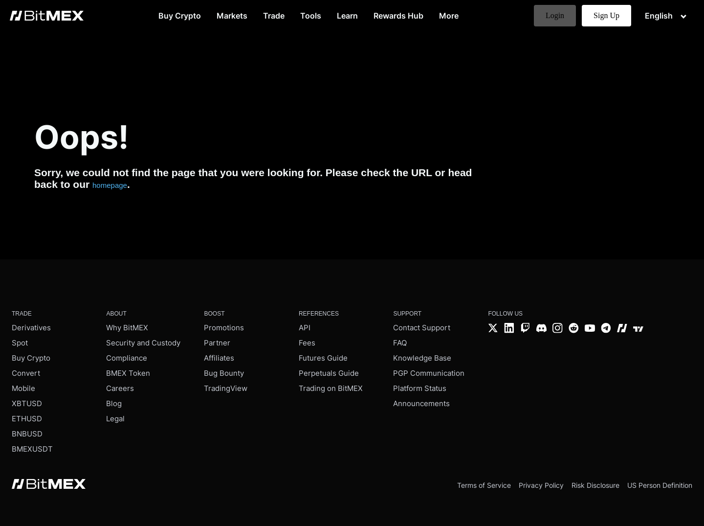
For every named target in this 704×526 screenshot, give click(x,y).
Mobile (23, 388)
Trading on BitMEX (331, 388)
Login (555, 15)
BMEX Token (128, 373)
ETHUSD (27, 418)
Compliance (126, 358)
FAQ (400, 342)
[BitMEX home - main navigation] (47, 15)
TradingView (225, 388)
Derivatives (31, 327)
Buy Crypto (31, 358)
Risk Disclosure (595, 485)
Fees (307, 342)
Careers (120, 388)
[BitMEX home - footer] (49, 485)
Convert (26, 373)
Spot (20, 342)
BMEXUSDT (32, 449)
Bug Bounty (224, 373)
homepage (109, 185)
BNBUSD (27, 433)
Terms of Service (484, 485)
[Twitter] (493, 329)
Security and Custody (143, 342)
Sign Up (606, 15)
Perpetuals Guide (329, 373)
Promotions (224, 327)
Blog (114, 403)
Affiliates (219, 358)
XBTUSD (27, 403)
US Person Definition (659, 485)
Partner (217, 342)
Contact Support (421, 327)
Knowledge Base (422, 358)
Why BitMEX (127, 327)
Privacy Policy (541, 485)
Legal (115, 418)
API (304, 327)
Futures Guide (323, 358)
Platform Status (419, 388)
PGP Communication (428, 373)
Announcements (421, 403)
